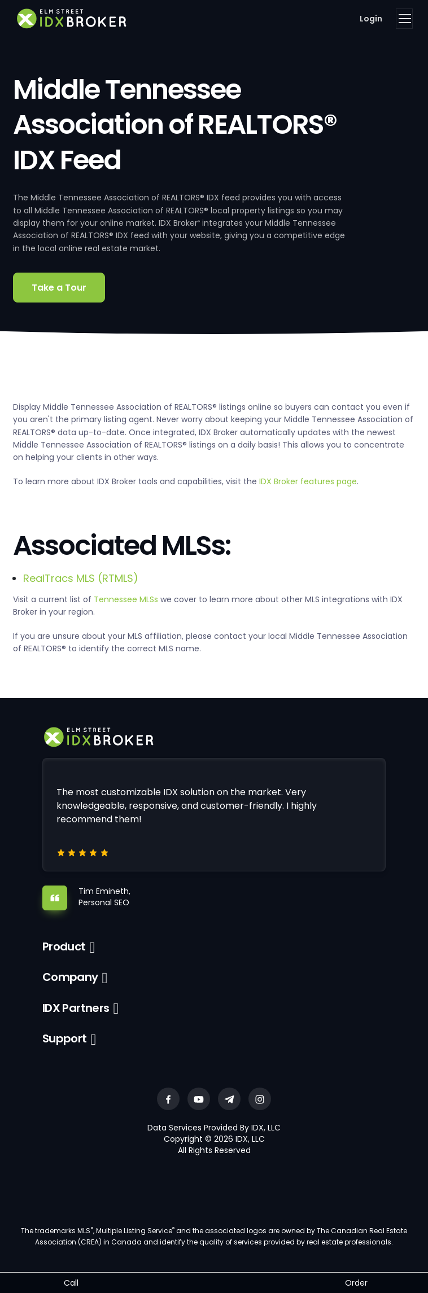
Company (70, 977)
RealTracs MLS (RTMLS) (80, 578)
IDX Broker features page (308, 481)
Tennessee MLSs (126, 599)
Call (71, 1282)
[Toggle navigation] (404, 18)
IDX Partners (76, 1008)
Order (356, 1282)
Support (64, 1038)
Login (371, 18)
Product (64, 946)
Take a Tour (59, 287)
